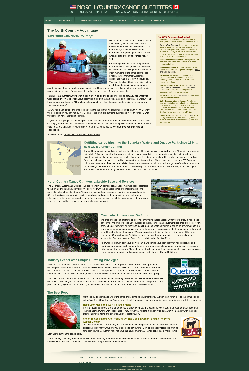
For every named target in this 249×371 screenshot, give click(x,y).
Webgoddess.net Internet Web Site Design (128, 369)
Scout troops (167, 249)
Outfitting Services (91, 21)
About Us (138, 21)
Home (48, 21)
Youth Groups (118, 21)
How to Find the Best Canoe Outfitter (82, 134)
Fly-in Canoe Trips (185, 95)
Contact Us (157, 21)
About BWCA (66, 21)
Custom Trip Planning (169, 45)
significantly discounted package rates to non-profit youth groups (177, 87)
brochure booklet (186, 115)
